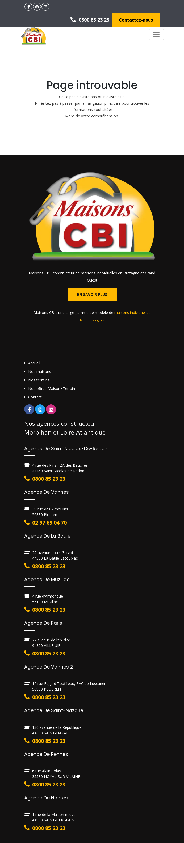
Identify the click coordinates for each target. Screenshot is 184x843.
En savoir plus (92, 294)
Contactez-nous (136, 20)
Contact (35, 396)
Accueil (34, 362)
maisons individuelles (132, 312)
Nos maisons (39, 371)
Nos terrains (38, 379)
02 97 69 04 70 (49, 522)
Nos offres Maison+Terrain (51, 388)
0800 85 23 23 (89, 19)
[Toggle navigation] (156, 34)
